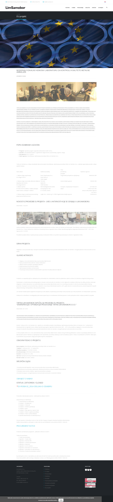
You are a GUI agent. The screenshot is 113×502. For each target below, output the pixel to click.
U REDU (61, 500)
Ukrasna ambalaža (50, 485)
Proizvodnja (80, 7)
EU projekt (100, 7)
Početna (68, 7)
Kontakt (94, 7)
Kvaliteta (87, 7)
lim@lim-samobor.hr (48, 2)
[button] (105, 2)
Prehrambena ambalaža (51, 480)
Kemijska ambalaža (50, 483)
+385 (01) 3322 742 (35, 2)
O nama (73, 7)
